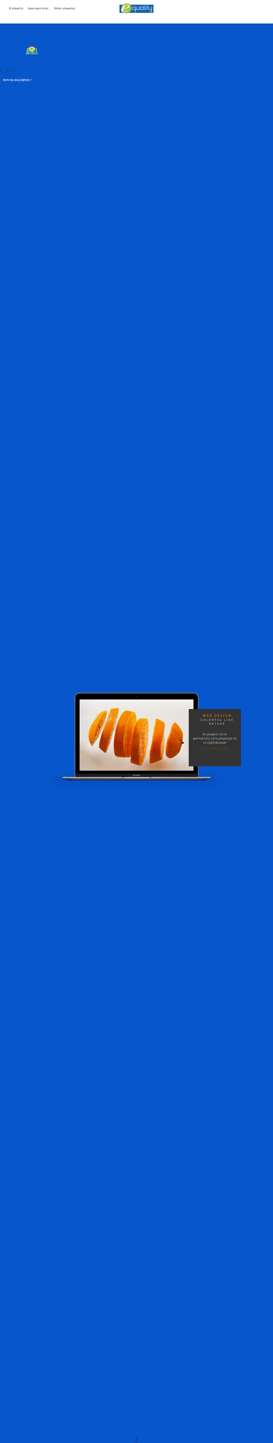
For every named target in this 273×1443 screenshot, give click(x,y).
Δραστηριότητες (38, 8)
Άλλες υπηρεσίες (64, 8)
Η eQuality (16, 8)
